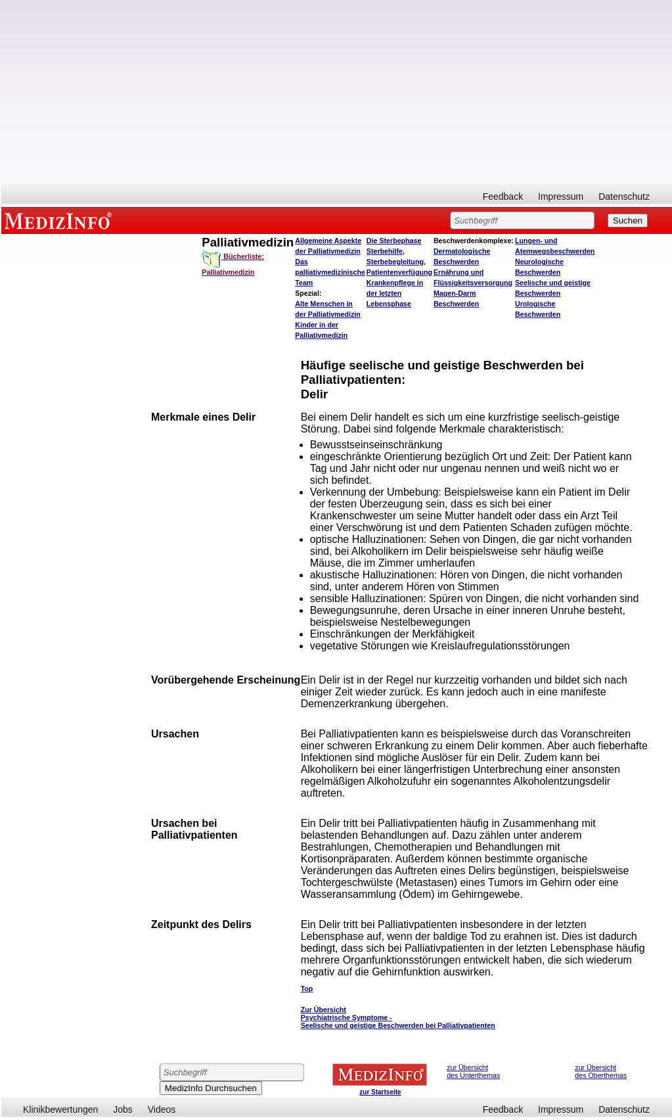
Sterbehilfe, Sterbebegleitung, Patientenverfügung (399, 261)
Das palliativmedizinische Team (330, 272)
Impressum (560, 196)
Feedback (503, 196)
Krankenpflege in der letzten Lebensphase (395, 293)
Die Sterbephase (394, 241)
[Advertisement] (336, 92)
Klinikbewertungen (60, 1109)
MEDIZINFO (60, 220)
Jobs (123, 1109)
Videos (162, 1109)
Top (307, 988)
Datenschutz (624, 196)
